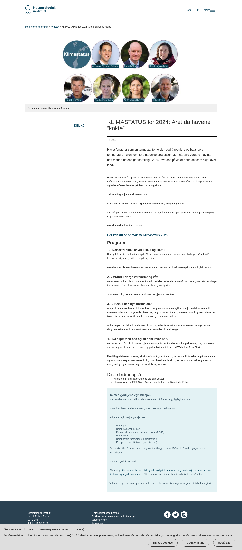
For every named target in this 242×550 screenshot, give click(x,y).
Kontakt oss (98, 523)
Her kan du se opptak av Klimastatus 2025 (137, 235)
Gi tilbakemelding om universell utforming (113, 516)
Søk (189, 10)
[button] (209, 10)
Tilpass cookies (163, 542)
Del (79, 125)
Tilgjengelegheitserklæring (105, 513)
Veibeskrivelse (99, 519)
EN (198, 10)
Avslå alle (224, 542)
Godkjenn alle (195, 542)
